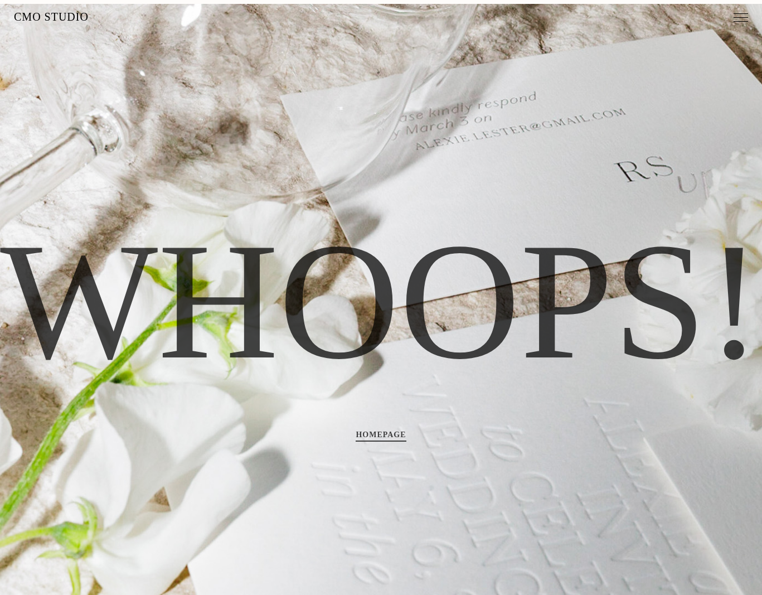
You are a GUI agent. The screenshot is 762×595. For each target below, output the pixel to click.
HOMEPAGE (381, 434)
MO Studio (51, 17)
